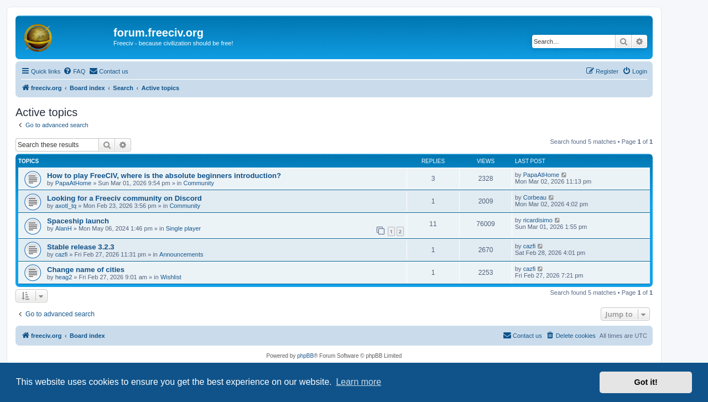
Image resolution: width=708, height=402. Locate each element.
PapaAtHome (73, 183)
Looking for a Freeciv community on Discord (124, 198)
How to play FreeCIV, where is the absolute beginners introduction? (164, 175)
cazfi (61, 254)
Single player (183, 228)
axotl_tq (66, 205)
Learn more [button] (358, 382)
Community (198, 183)
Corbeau (534, 197)
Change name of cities (85, 269)
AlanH (63, 228)
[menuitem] (74, 71)
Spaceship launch (78, 221)
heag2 (63, 277)
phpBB (305, 356)
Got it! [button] (646, 382)
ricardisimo (538, 220)
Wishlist (170, 277)
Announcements (181, 254)
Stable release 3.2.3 (80, 247)
